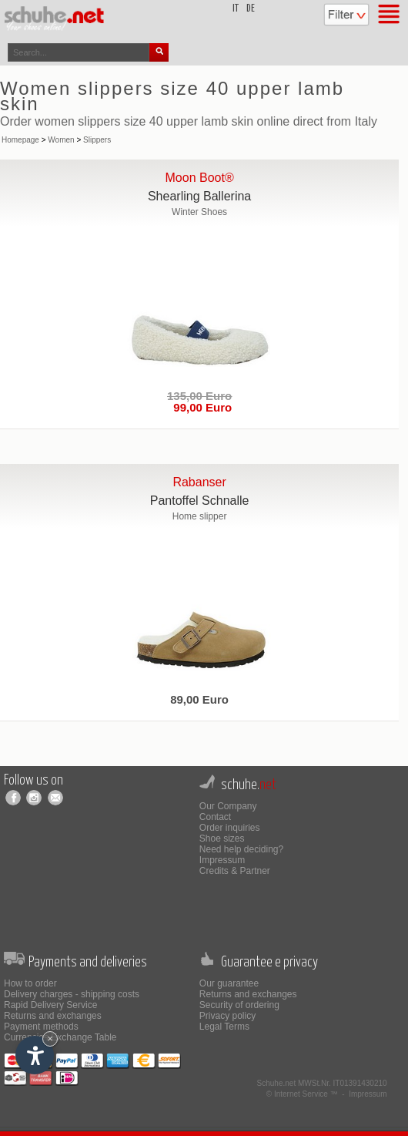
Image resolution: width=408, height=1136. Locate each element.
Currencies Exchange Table (60, 1037)
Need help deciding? (241, 849)
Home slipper (199, 516)
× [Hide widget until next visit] (50, 1038)
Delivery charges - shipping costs (71, 994)
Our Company (228, 806)
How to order (30, 983)
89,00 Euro (199, 699)
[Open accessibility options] (34, 1055)
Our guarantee (229, 983)
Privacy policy (227, 1015)
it (235, 9)
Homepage (20, 140)
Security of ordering (239, 1005)
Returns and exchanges (53, 1015)
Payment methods (41, 1026)
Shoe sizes (222, 838)
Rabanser (199, 482)
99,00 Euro (199, 407)
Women (61, 140)
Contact (215, 817)
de (250, 9)
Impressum (222, 860)
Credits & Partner (234, 870)
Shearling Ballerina (199, 196)
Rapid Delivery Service (50, 1005)
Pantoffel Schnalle (199, 500)
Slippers (97, 140)
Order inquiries (229, 827)
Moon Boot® (200, 177)
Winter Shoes (199, 212)
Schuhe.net (276, 1083)
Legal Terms (224, 1026)
